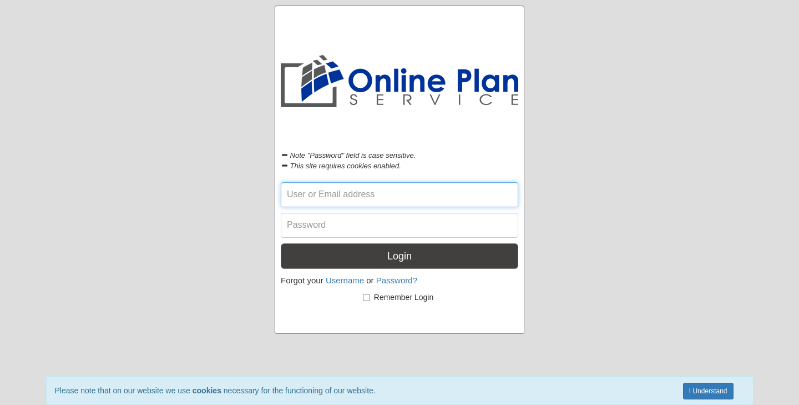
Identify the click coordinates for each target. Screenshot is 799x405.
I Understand (708, 391)
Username (345, 280)
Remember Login (398, 297)
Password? (396, 280)
